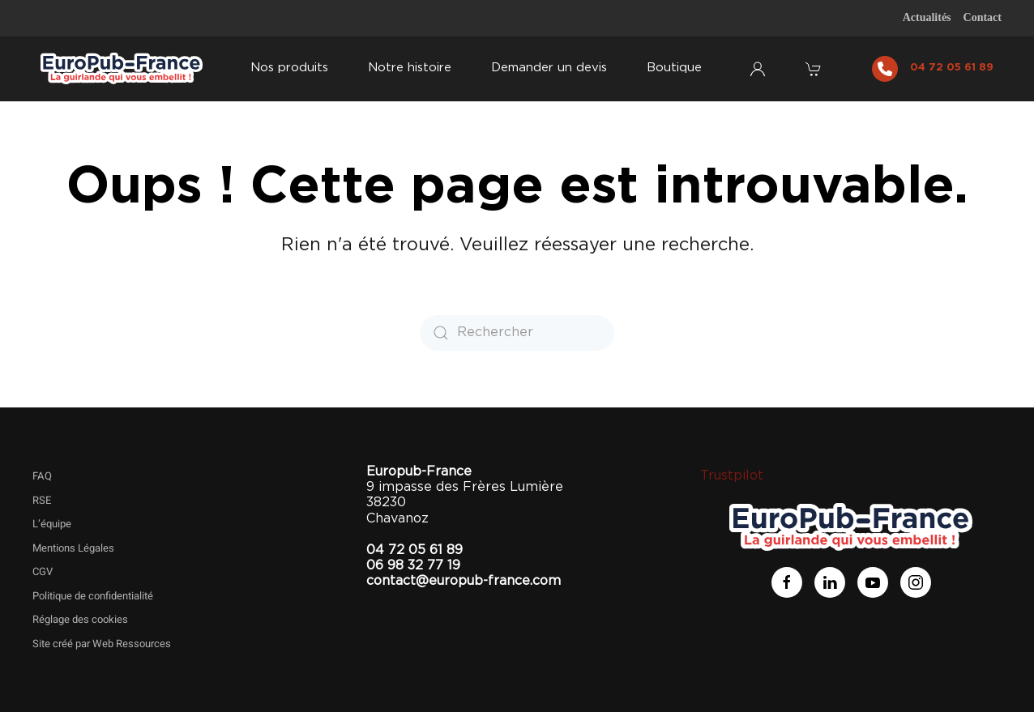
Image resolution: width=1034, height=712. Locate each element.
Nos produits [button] (289, 68)
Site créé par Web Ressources (101, 643)
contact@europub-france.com (463, 580)
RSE (41, 500)
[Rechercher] (517, 333)
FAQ (42, 476)
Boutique (674, 68)
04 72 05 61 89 (951, 67)
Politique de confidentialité (92, 595)
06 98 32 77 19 (413, 565)
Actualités (927, 17)
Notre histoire (409, 68)
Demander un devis (549, 68)
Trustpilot (731, 475)
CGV (42, 571)
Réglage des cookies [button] (80, 619)
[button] (815, 68)
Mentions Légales (73, 548)
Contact (983, 17)
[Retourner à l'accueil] (121, 68)
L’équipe (51, 523)
